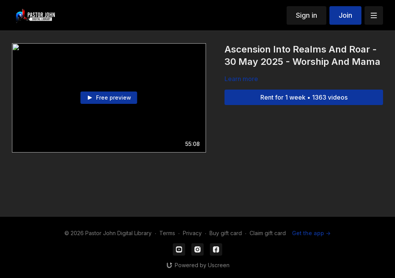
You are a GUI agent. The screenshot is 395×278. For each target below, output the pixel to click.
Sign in (306, 15)
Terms (167, 233)
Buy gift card (225, 233)
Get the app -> (311, 233)
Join (345, 15)
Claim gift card (268, 233)
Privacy (192, 233)
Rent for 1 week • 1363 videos (304, 97)
